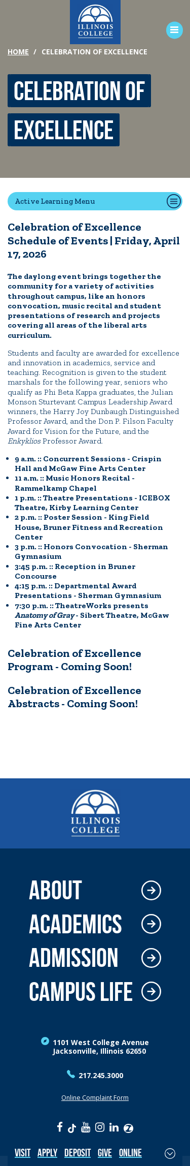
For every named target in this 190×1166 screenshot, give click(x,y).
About (55, 890)
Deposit (77, 1152)
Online (130, 1152)
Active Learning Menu (55, 201)
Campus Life (81, 992)
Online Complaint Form (95, 1097)
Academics (75, 924)
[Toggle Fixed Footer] (170, 1153)
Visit (22, 1152)
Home (18, 51)
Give (105, 1152)
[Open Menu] (171, 30)
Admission (74, 957)
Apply (47, 1152)
